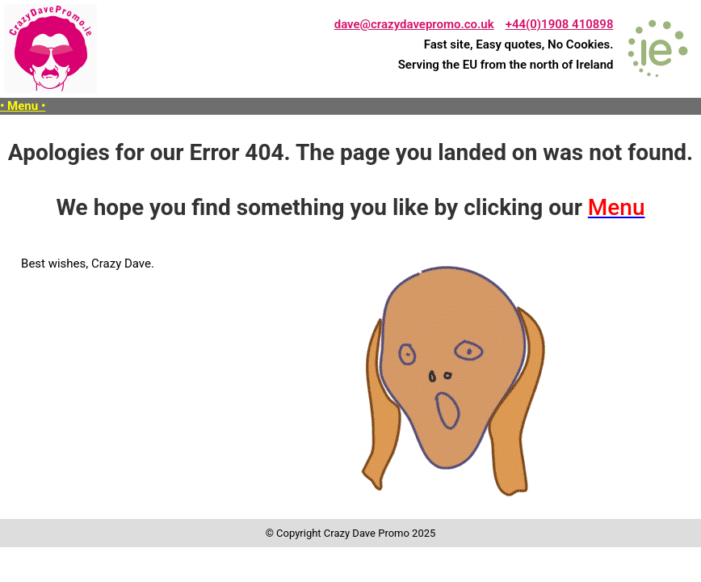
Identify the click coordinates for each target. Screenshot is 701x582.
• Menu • (22, 106)
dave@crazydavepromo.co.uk (414, 24)
